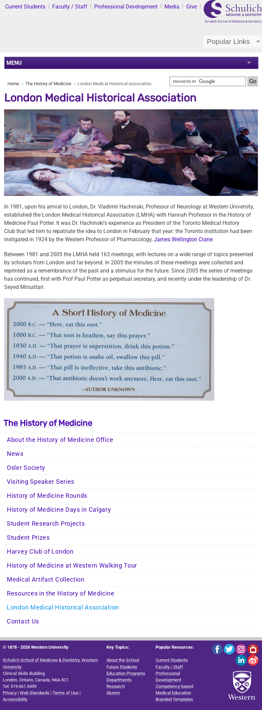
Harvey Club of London (40, 551)
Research (115, 686)
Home (13, 83)
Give (191, 6)
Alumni (113, 692)
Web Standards (34, 692)
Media (171, 6)
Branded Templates (174, 699)
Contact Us (23, 621)
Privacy (10, 692)
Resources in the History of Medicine (60, 593)
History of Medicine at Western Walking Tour (72, 565)
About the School (122, 660)
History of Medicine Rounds (47, 495)
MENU (14, 63)
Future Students (121, 666)
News (15, 453)
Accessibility (15, 699)
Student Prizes (28, 537)
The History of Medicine (48, 83)
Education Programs (125, 673)
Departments (119, 679)
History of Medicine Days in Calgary (59, 509)
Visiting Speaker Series (40, 481)
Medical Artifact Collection (46, 579)
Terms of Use (65, 692)
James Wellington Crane (183, 239)
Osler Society (26, 467)
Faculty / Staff (69, 6)
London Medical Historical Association (63, 607)
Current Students (25, 6)
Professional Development (126, 6)
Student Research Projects (46, 523)
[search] (208, 81)
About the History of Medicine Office (60, 439)
